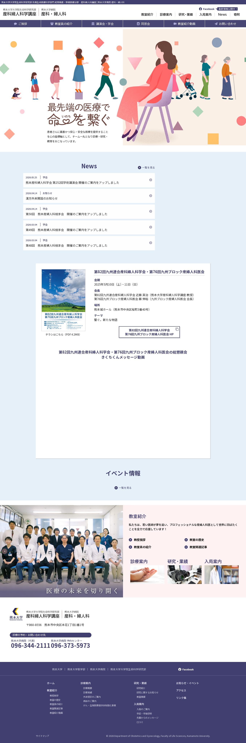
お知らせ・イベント (187, 683)
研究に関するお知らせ (147, 692)
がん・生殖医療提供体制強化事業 (99, 705)
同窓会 (145, 23)
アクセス (181, 690)
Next (118, 551)
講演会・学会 (105, 23)
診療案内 (86, 683)
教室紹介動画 (186, 23)
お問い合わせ (227, 23)
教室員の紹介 (63, 23)
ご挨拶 (22, 23)
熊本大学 (57, 669)
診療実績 (87, 692)
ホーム (51, 683)
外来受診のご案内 (92, 696)
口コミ (140, 722)
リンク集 (181, 698)
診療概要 (87, 688)
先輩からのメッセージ (147, 717)
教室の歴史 (197, 539)
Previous (4, 551)
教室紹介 (52, 690)
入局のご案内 (143, 709)
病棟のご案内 (89, 701)
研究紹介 (141, 688)
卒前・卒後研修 (144, 713)
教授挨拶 (139, 539)
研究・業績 (140, 683)
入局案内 (139, 704)
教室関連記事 (198, 547)
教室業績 (141, 696)
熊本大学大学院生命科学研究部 (128, 669)
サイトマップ (42, 736)
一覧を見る (148, 167)
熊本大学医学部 (76, 669)
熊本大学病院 (97, 669)
